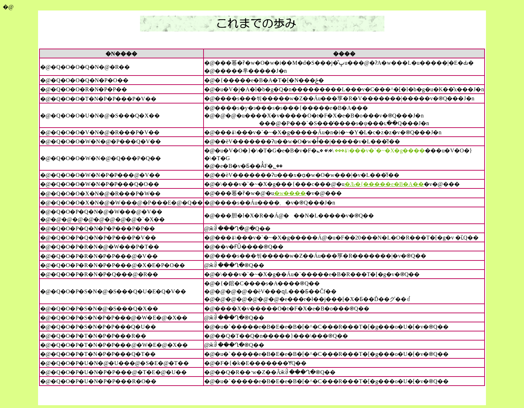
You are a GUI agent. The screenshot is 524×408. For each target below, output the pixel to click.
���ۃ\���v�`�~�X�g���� (380, 150)
